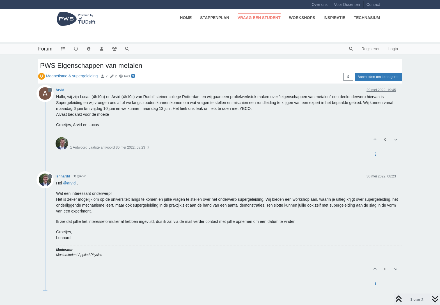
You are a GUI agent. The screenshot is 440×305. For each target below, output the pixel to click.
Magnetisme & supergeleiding (72, 76)
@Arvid (80, 176)
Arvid (60, 90)
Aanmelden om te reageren (378, 77)
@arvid (69, 183)
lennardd (63, 176)
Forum (45, 49)
